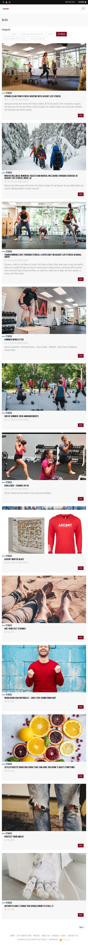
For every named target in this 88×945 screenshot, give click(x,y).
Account (82, 2)
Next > (81, 927)
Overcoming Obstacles (15, 38)
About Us (46, 935)
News (13, 34)
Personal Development (32, 34)
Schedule (56, 935)
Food (50, 34)
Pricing (37, 935)
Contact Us (73, 935)
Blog (64, 935)
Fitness (61, 34)
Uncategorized (37, 38)
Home (12, 935)
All (5, 34)
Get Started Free (24, 935)
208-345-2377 (70, 2)
